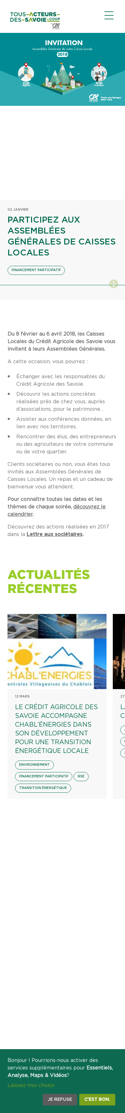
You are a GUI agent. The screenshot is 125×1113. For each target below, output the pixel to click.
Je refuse (60, 1099)
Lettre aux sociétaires (54, 534)
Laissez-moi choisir (31, 1085)
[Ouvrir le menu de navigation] (109, 15)
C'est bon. (97, 1099)
